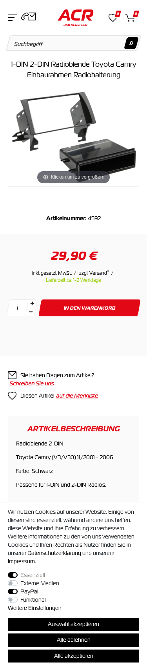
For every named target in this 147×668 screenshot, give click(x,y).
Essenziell (32, 575)
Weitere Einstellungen (35, 607)
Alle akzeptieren (73, 655)
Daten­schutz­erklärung (54, 553)
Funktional (33, 599)
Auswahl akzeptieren (73, 624)
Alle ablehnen (74, 639)
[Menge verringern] (30, 312)
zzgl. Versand (94, 273)
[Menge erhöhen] (32, 303)
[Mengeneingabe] (17, 307)
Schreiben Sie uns (31, 383)
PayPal (29, 591)
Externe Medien (39, 583)
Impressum (21, 561)
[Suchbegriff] (74, 43)
